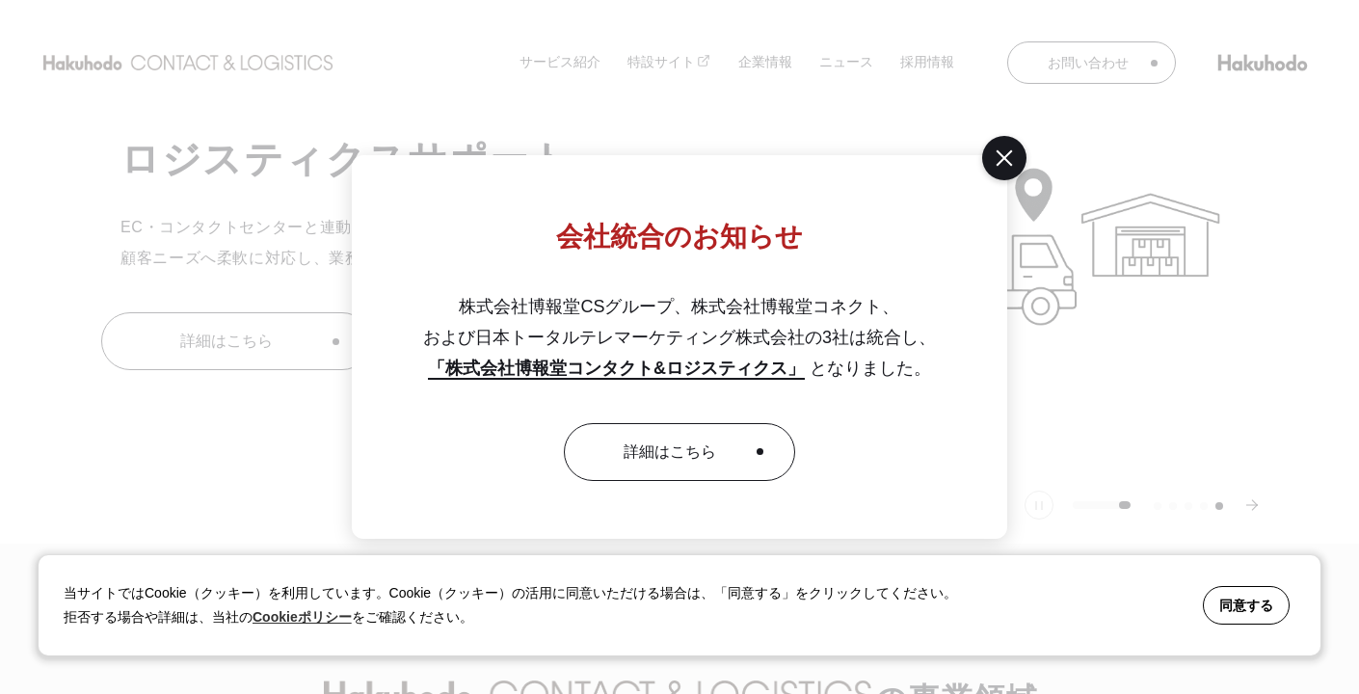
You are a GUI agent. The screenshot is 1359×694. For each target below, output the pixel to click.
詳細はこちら (670, 451)
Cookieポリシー (302, 617)
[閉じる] (1004, 158)
